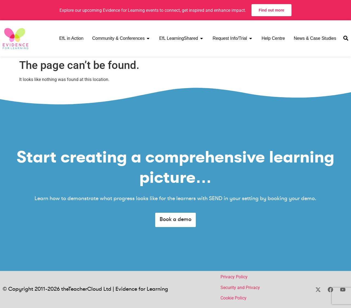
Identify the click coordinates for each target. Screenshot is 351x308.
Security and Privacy (240, 287)
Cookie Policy (233, 298)
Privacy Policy (234, 276)
